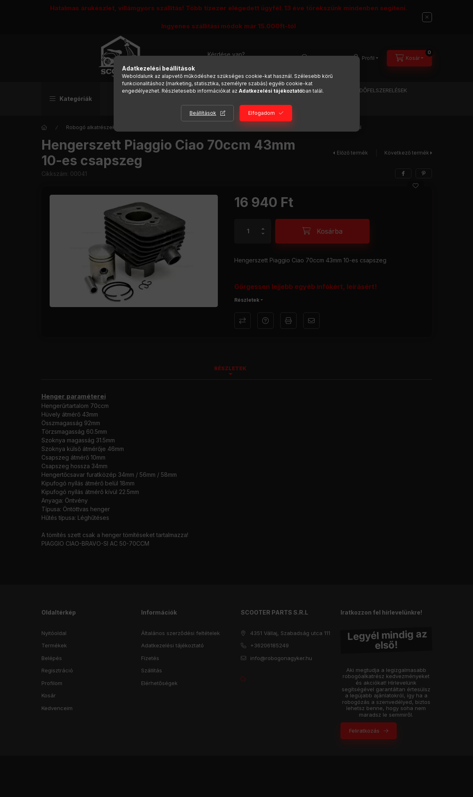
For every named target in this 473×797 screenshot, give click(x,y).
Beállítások (203, 113)
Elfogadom (261, 113)
